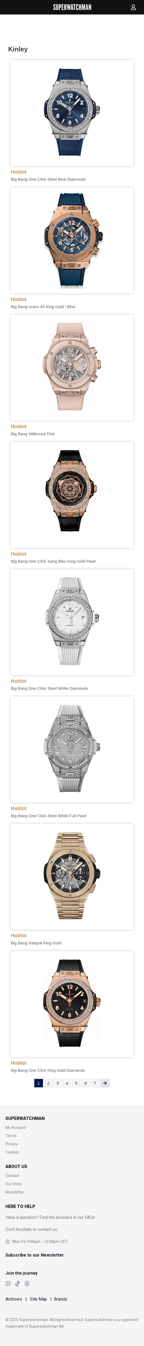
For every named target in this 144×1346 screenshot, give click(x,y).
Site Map (38, 1299)
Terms (11, 1136)
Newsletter (14, 1192)
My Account (15, 1127)
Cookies (12, 1152)
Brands (60, 1299)
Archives (13, 1299)
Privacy (11, 1144)
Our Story (13, 1184)
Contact (12, 1175)
